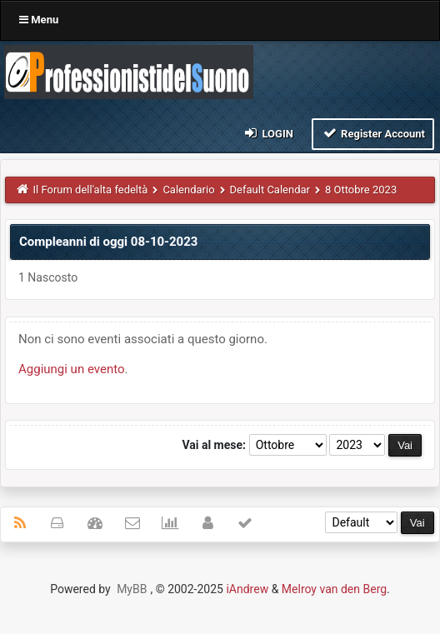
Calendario (188, 189)
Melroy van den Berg (334, 589)
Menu (38, 19)
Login (267, 133)
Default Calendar (270, 189)
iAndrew (247, 589)
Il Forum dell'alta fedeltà (90, 189)
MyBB (132, 589)
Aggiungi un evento (71, 369)
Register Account (373, 133)
